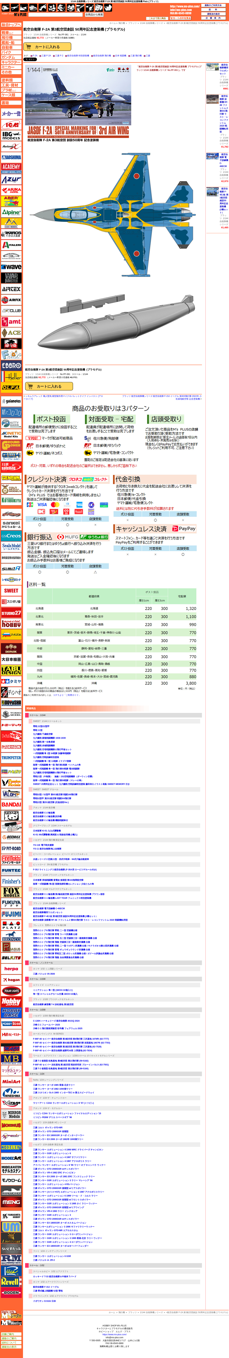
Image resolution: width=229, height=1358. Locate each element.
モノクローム (11, 1180)
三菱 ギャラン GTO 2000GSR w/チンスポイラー (56, 1169)
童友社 (11, 703)
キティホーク (11, 423)
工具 (80, 8)
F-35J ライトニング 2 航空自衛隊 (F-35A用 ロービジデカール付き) (65, 869)
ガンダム (61, 8)
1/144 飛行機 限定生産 (53, 840)
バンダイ (11, 804)
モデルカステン (11, 1169)
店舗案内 (213, 18)
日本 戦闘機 (120, 55)
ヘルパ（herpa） (11, 969)
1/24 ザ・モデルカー (52, 1108)
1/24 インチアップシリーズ (54, 1251)
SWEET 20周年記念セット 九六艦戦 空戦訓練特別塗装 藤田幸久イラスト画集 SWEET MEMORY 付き (81, 784)
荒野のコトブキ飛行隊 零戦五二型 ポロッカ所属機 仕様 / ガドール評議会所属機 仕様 (73, 953)
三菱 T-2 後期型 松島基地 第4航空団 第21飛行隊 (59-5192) (60, 1061)
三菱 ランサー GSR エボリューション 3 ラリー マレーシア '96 (62, 1180)
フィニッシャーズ (11, 881)
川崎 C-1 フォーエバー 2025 (46, 1025)
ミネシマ (11, 1092)
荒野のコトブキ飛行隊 (55, 925)
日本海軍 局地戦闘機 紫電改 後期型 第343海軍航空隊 (58, 880)
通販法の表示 (11, 1347)
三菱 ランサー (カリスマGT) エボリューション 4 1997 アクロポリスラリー (68, 1192)
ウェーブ (11, 267)
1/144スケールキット (52, 721)
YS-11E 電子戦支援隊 (43, 845)
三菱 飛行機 (136, 55)
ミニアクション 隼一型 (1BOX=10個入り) (53, 990)
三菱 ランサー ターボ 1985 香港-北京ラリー (54, 1085)
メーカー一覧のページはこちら (11, 113)
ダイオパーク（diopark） (11, 648)
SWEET (36, 721)
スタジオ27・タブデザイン (11, 612)
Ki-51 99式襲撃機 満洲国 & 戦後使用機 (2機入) (55, 834)
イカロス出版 (11, 234)
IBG (11, 135)
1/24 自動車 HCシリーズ (54, 1122)
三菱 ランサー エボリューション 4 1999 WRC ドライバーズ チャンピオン (68, 1149)
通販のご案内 (11, 1338)
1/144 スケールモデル (61, 825)
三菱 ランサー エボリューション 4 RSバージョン (56, 1184)
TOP (14, 14)
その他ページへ (11, 72)
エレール (11, 376)
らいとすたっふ (11, 1249)
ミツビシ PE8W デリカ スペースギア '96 (52, 1117)
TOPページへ (11, 24)
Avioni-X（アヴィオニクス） (11, 146)
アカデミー (11, 168)
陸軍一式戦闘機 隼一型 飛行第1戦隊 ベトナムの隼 (57, 765)
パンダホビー (11, 815)
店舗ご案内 (11, 1334)
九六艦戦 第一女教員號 (44, 742)
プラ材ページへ (11, 90)
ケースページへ (11, 95)
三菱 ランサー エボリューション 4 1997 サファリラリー (59, 1157)
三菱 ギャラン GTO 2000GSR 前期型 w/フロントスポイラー (61, 1199)
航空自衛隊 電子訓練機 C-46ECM (49, 908)
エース (11, 332)
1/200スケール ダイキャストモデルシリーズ (93, 1055)
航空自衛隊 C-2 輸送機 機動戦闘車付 (50, 820)
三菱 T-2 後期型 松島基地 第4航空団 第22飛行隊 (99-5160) (60, 1068)
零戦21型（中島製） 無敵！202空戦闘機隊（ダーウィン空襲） (63, 776)
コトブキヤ (11, 500)
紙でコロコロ (11, 412)
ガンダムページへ (11, 57)
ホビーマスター (11, 1034)
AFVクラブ (11, 310)
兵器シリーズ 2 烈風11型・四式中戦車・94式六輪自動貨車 (61, 859)
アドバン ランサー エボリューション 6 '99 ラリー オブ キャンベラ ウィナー (69, 1165)
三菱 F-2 (59, 55)
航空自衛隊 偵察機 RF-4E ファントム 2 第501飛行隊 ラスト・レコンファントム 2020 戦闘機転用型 (80, 920)
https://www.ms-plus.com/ (114, 1334)
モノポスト (11, 1191)
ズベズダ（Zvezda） (11, 634)
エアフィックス (11, 300)
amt (11, 321)
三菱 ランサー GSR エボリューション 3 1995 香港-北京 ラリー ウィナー (67, 1238)
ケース (99, 8)
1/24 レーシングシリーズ (51, 1080)
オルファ (11, 387)
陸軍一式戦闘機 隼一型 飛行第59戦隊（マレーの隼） (58, 780)
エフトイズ (38, 985)
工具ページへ (11, 85)
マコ (11, 1048)
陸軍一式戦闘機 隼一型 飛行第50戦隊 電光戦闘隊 (56, 769)
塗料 (71, 8)
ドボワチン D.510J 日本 (44, 1301)
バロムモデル (11, 793)
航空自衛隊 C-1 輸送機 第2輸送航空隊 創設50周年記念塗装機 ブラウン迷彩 (69, 894)
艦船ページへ (11, 42)
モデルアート (11, 1158)
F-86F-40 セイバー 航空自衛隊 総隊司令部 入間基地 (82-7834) (62, 1050)
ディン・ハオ (11, 692)
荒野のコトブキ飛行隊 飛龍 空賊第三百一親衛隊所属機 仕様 (61, 942)
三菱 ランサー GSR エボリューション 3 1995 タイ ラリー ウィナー (65, 1203)
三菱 (148, 55)
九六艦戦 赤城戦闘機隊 (44, 745)
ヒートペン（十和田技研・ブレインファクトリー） (11, 826)
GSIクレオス (11, 536)
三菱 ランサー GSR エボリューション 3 (52, 1215)
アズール (11, 179)
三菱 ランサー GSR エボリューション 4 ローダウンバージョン (63, 1242)
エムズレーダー (11, 1314)
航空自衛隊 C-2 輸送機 (44, 813)
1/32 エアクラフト (60, 1271)
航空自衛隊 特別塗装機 (78, 55)
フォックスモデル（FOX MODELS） (11, 892)
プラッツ (29, 374)
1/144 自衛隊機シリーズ (45, 34)
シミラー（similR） (11, 568)
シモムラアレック (11, 579)
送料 (213, 9)
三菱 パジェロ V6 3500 (44, 974)
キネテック (11, 434)
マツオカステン (11, 1070)
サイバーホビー (11, 514)
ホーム (112, 1312)
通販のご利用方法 (213, 5)
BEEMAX (11, 837)
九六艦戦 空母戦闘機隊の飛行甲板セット (52, 749)
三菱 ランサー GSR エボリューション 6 (52, 1153)
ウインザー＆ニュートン (11, 256)
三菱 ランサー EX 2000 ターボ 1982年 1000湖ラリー (58, 1139)
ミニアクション (52, 985)
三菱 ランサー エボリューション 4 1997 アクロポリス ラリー (62, 1161)
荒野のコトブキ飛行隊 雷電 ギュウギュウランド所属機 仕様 (61, 949)
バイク (43, 8)
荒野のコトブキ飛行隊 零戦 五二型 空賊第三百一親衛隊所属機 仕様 (65, 938)
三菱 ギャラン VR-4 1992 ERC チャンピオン (54, 1172)
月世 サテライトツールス (11, 467)
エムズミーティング (11, 1322)
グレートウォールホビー (11, 456)
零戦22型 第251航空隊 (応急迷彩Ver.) (51, 802)
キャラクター (52, 8)
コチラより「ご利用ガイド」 (67, 695)
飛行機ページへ (11, 37)
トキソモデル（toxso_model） (11, 714)
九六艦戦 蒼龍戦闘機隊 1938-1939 (49, 738)
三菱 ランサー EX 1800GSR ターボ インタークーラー (58, 1135)
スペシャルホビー (41, 1271)
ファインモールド (11, 859)
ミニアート (11, 1081)
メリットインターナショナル (11, 1136)
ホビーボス (11, 1023)
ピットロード (39, 864)
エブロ (11, 365)
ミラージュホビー (11, 1103)
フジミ (36, 1251)
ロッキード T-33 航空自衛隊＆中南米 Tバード (54, 1276)
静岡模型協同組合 (11, 557)
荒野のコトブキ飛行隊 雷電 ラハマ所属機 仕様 (55, 934)
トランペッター (11, 758)
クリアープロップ (41, 825)
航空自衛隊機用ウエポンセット (48, 912)
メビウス (11, 1125)
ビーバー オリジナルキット (75, 854)
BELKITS (11, 958)
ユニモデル (11, 1216)
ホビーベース (11, 1012)
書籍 (108, 8)
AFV (11, 32)
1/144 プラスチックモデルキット (58, 875)
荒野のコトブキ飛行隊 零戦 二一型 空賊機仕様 (55, 930)
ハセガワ (37, 840)
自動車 (33, 8)
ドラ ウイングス (40, 1296)
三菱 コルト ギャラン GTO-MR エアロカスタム (55, 1230)
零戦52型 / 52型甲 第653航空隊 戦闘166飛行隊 (55, 794)
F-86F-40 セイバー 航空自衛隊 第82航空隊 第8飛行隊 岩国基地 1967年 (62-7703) (71, 1043)
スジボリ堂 (11, 601)
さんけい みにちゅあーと (11, 525)
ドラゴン (11, 747)
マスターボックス (11, 1059)
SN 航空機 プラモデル (57, 864)
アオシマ (37, 807)
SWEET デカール (50, 789)
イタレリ (11, 245)
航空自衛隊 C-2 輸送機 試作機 (47, 816)
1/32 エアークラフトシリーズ (55, 1282)
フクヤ (11, 903)
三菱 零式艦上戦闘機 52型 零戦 (48, 1291)
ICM (11, 124)
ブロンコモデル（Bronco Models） (11, 936)
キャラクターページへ (11, 62)
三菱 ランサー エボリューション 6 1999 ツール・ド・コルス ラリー (65, 1196)
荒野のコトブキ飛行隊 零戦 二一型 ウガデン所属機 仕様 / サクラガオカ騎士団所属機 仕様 (75, 946)
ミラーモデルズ (11, 1114)
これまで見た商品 (157, 18)
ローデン (11, 1292)
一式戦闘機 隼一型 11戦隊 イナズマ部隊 (52, 761)
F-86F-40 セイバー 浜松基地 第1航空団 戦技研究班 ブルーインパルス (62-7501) (71, 1064)
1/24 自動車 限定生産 (53, 1144)
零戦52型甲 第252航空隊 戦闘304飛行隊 (52, 798)
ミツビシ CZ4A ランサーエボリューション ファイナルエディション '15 (67, 1113)
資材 (90, 8)
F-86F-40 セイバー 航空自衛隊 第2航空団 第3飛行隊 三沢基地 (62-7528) (67, 1046)
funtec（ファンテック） (11, 870)
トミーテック (11, 725)
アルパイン (11, 212)
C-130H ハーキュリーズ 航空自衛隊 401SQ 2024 (56, 1021)
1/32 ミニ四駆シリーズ (51, 969)
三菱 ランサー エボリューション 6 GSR (52, 1256)
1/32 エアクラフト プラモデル (64, 1296)
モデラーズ (11, 1147)
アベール (11, 201)
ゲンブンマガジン (11, 478)
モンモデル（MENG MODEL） (11, 1202)
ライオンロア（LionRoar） (11, 1238)
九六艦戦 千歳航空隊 (43, 734)
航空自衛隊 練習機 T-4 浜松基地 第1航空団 (53, 1004)
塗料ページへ (11, 80)
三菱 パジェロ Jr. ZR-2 (44, 1260)
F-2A (35, 55)
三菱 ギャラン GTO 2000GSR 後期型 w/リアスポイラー (59, 1188)
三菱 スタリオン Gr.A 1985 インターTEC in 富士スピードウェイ (63, 1092)
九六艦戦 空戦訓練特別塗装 (46, 757)
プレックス (38, 925)
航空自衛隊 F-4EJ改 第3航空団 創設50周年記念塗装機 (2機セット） (65, 916)
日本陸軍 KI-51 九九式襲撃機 (47, 831)
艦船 (24, 8)
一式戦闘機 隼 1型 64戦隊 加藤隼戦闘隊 (52, 753)
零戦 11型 (37, 730)
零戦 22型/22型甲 (41, 726)
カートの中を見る (180, 18)
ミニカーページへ (11, 67)
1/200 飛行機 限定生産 (53, 1016)
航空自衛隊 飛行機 (102, 55)
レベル (11, 1281)
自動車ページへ (11, 47)
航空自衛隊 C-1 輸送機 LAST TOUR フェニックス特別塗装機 (62, 898)
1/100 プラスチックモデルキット (58, 999)
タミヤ (36, 969)
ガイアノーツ (11, 401)
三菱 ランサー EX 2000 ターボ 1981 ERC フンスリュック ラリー (64, 1176)
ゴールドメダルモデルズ (11, 489)
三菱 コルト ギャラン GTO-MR (47, 1127)
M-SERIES (58, 1034)
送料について (11, 1343)
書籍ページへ (11, 102)
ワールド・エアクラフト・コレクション (52, 1055)
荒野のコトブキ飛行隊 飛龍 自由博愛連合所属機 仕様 (58, 957)
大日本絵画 (11, 659)
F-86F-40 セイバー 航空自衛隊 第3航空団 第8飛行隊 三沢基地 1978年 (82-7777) (71, 1039)
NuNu (36, 1080)
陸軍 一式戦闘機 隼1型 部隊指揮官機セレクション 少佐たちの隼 (63, 884)
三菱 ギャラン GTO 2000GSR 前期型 (50, 1131)
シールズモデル (11, 547)
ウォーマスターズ (11, 278)
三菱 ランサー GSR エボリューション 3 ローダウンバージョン (63, 1234)
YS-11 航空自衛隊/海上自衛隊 (47, 849)
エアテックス (11, 289)
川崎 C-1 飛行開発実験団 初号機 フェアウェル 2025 (57, 1028)
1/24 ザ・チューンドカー (55, 1098)
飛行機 (121, 1312)
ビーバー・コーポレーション (47, 854)
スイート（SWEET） (11, 590)
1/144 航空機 (49, 807)
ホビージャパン (11, 1002)
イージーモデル (11, 223)
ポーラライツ (11, 991)
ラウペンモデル (11, 1259)
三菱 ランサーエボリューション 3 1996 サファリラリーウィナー (63, 1226)
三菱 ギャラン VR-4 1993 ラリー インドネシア (55, 1211)
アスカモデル (11, 190)
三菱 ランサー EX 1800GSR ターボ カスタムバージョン (59, 1223)
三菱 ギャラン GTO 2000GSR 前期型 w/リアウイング (58, 1207)
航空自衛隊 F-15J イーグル (46, 1287)
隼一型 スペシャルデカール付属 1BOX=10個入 (55, 994)
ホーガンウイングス (42, 1034)
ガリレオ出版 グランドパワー (11, 445)
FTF (11, 343)
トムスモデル (11, 736)
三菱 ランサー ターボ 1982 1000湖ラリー (53, 1089)
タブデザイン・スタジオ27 (11, 670)
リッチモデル (11, 1270)
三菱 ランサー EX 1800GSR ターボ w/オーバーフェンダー (61, 1246)
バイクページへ (11, 52)
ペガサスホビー (11, 947)
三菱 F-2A (46, 55)
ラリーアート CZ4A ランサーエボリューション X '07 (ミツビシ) (63, 1103)
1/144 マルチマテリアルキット (57, 889)
